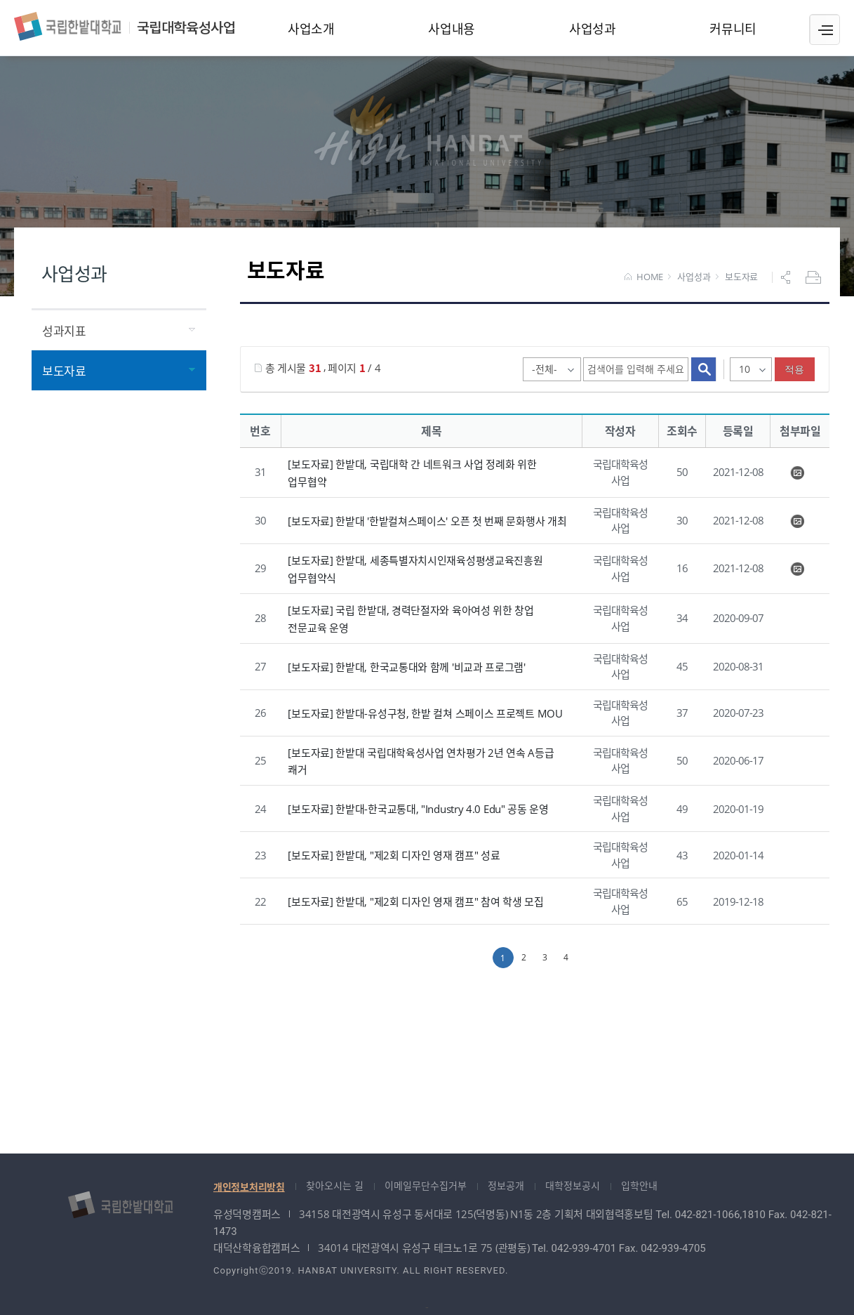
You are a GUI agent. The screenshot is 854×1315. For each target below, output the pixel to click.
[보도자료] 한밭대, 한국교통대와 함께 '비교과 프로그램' (406, 666)
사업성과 (693, 277)
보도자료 (741, 277)
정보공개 (506, 1185)
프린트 (815, 277)
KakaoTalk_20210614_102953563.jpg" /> (797, 569)
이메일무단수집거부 (426, 1185)
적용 (795, 369)
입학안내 (639, 1185)
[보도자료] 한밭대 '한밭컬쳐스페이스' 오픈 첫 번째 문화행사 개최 (427, 521)
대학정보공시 (572, 1185)
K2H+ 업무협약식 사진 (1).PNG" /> (797, 473)
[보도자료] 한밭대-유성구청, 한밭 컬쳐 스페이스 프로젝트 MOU (425, 713)
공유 (787, 277)
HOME (644, 277)
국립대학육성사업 (124, 26)
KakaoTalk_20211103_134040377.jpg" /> (797, 522)
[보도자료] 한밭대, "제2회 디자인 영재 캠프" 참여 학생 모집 (415, 901)
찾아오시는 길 (334, 1185)
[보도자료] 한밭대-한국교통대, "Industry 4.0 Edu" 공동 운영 (418, 809)
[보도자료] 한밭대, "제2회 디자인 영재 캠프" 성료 (394, 855)
